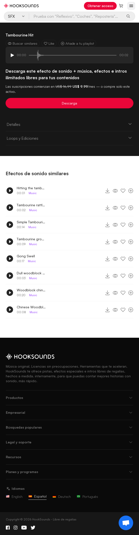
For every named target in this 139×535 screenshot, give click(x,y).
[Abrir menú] (131, 6)
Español (37, 496)
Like (49, 43)
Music (33, 193)
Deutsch (61, 496)
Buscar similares (22, 43)
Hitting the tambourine (31, 188)
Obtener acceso (100, 6)
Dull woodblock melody (31, 273)
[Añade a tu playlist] (130, 190)
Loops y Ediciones (69, 138)
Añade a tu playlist (77, 43)
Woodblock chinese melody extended (31, 290)
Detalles (69, 124)
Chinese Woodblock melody (31, 307)
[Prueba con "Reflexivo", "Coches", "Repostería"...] (76, 16)
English (14, 496)
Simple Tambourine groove (31, 222)
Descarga (69, 103)
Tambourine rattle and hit (31, 205)
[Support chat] (126, 523)
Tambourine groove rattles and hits (31, 239)
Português (87, 496)
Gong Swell (26, 256)
